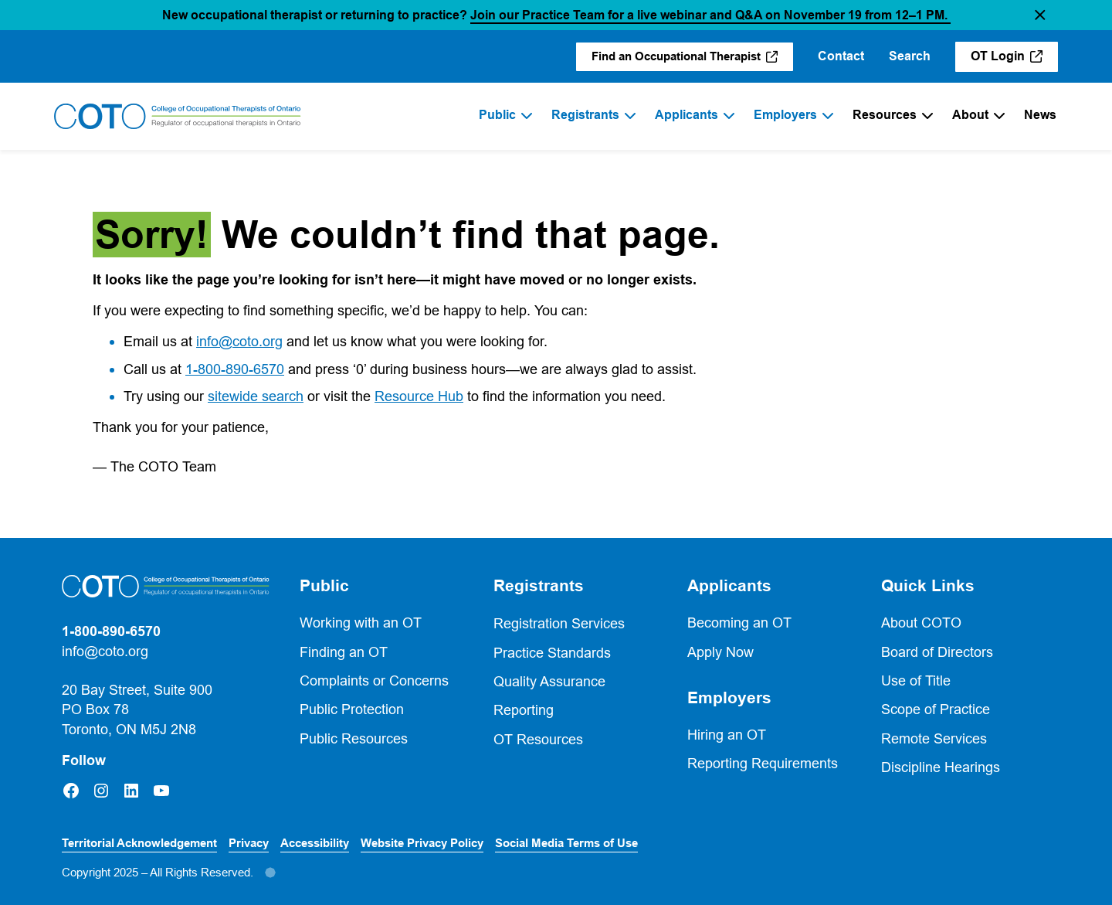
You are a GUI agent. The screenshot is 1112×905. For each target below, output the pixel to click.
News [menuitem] (1040, 114)
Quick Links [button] (928, 586)
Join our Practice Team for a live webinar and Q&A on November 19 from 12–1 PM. (710, 15)
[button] (1040, 15)
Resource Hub (419, 396)
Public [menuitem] (497, 114)
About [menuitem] (970, 114)
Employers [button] (729, 698)
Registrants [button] (538, 586)
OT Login (1014, 60)
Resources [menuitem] (885, 114)
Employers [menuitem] (785, 114)
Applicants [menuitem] (686, 114)
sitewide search (255, 396)
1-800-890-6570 (234, 369)
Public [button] (324, 586)
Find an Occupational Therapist (692, 60)
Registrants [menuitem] (585, 114)
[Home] (177, 117)
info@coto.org (239, 341)
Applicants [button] (729, 586)
